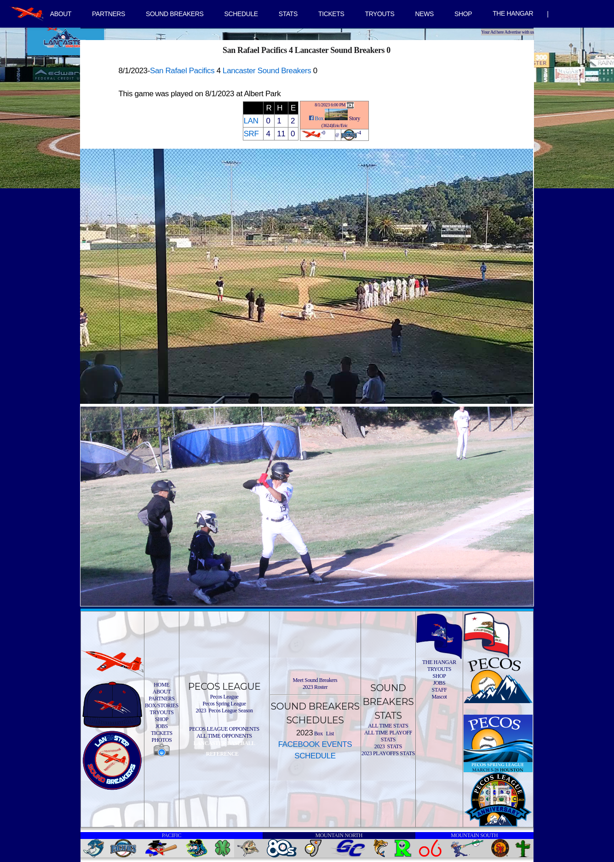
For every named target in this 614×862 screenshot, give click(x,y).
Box (319, 118)
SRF (251, 133)
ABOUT (60, 13)
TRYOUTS (379, 13)
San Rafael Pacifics (182, 70)
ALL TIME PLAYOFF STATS (388, 736)
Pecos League (224, 696)
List (329, 733)
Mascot (439, 696)
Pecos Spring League (224, 703)
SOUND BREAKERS (174, 13)
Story (354, 118)
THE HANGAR (513, 13)
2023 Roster (315, 687)
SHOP (463, 13)
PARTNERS (108, 13)
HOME (162, 684)
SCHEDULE (241, 13)
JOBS (161, 726)
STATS (288, 13)
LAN (251, 120)
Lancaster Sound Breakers (267, 70)
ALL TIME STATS (388, 725)
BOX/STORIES (161, 705)
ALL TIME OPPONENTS (224, 736)
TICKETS (331, 13)
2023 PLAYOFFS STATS (388, 753)
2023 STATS (388, 746)
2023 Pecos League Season (224, 710)
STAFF (439, 690)
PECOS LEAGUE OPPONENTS (224, 729)
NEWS (424, 13)
